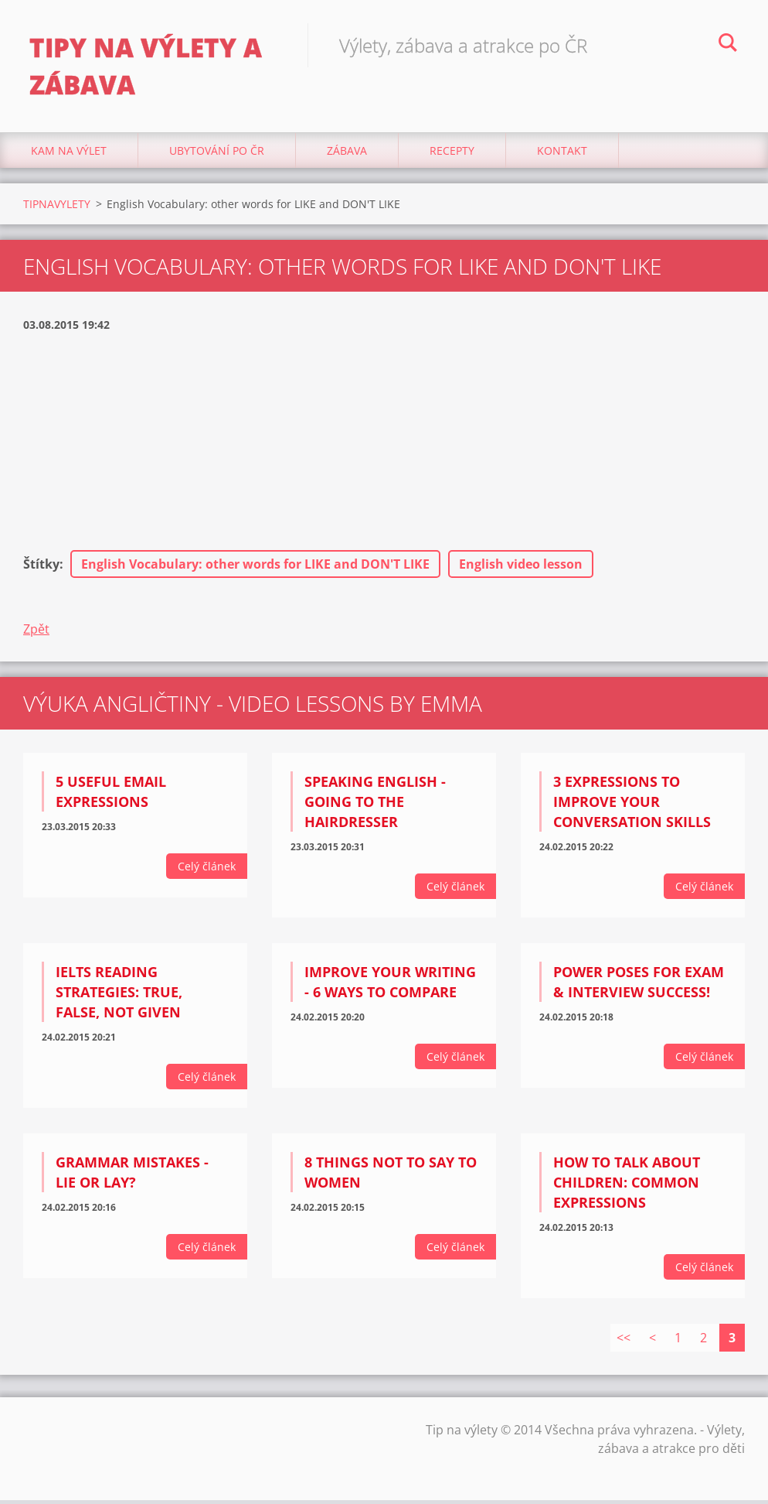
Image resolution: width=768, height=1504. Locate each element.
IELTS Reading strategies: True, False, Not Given (119, 996)
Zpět (36, 633)
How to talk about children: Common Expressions (626, 1186)
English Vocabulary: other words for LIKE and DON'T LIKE (255, 568)
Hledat (728, 45)
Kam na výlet (69, 154)
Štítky (41, 568)
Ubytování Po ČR (216, 154)
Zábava (347, 154)
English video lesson (521, 568)
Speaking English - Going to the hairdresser (375, 806)
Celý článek (207, 870)
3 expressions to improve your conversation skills (632, 806)
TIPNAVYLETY (56, 207)
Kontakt (562, 154)
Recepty (452, 154)
